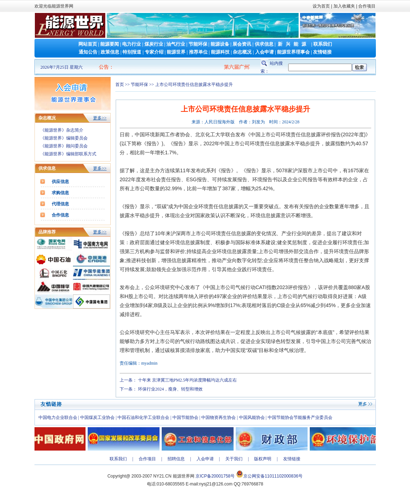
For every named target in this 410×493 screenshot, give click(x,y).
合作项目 (366, 6)
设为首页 (321, 6)
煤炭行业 (153, 44)
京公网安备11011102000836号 (273, 476)
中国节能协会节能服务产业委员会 (300, 417)
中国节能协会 (185, 417)
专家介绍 (154, 52)
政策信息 (110, 52)
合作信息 (60, 215)
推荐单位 (198, 52)
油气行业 (175, 44)
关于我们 (234, 458)
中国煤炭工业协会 (97, 417)
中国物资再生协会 (218, 417)
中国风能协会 (252, 417)
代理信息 (60, 203)
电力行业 (131, 44)
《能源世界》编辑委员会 (64, 138)
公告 (104, 67)
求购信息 (60, 192)
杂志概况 (242, 52)
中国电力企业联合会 (57, 417)
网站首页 (87, 44)
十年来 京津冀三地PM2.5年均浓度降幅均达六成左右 (187, 380)
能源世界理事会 (293, 52)
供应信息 (60, 181)
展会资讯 (241, 44)
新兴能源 (293, 44)
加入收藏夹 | (345, 6)
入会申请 (264, 52)
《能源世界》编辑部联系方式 (68, 153)
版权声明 (262, 458)
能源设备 (220, 44)
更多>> (100, 117)
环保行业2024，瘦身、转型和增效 (170, 389)
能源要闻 (109, 44)
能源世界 (176, 52)
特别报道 (132, 52)
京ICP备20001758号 (215, 476)
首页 (119, 84)
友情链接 (322, 52)
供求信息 (264, 44)
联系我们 (322, 44)
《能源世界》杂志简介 (61, 130)
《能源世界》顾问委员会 (64, 146)
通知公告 (88, 52)
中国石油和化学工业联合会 (143, 417)
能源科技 (220, 52)
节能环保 (198, 44)
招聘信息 (176, 458)
